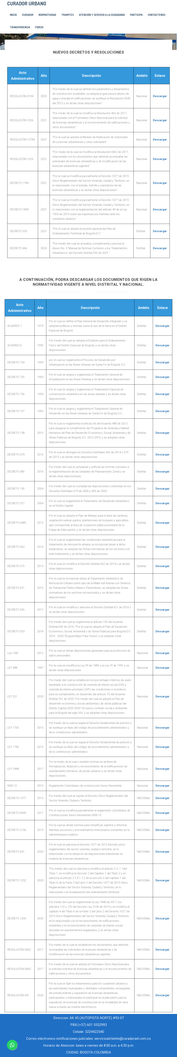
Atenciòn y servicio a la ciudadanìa (102, 15)
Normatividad (47, 15)
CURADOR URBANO (26, 3)
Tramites (67, 15)
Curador (27, 15)
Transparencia (20, 27)
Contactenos (156, 15)
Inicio (13, 15)
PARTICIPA (136, 15)
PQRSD (39, 27)
